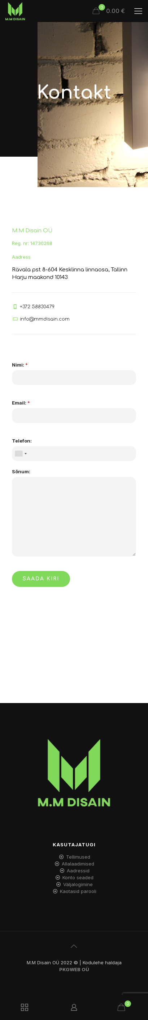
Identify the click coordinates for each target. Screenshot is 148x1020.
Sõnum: (21, 471)
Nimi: (20, 365)
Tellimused (78, 857)
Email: (21, 403)
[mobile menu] (138, 11)
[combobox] (20, 453)
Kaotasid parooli (78, 891)
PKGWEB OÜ (74, 969)
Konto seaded (77, 877)
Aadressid (78, 870)
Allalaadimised (78, 864)
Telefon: (22, 441)
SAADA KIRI (41, 578)
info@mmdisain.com (45, 319)
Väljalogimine (78, 884)
